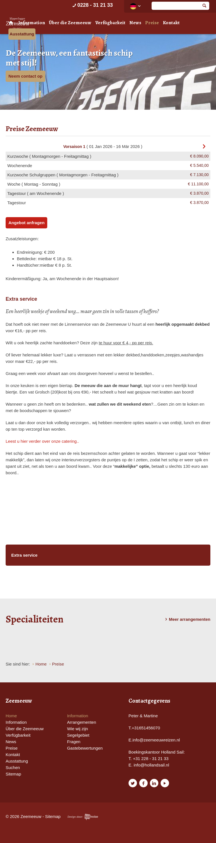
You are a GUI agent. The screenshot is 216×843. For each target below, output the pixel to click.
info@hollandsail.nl (151, 765)
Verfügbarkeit (110, 22)
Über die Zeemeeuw (70, 22)
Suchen (13, 767)
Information (31, 22)
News (135, 22)
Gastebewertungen (85, 748)
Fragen (73, 741)
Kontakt (171, 22)
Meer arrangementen (186, 619)
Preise (152, 22)
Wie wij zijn (77, 728)
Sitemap (13, 774)
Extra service (24, 555)
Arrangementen (81, 722)
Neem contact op (25, 76)
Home (11, 715)
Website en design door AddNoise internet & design (83, 817)
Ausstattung (22, 34)
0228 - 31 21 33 (92, 5)
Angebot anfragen (26, 222)
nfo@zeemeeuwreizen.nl (156, 740)
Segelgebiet (78, 735)
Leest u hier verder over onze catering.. (42, 441)
